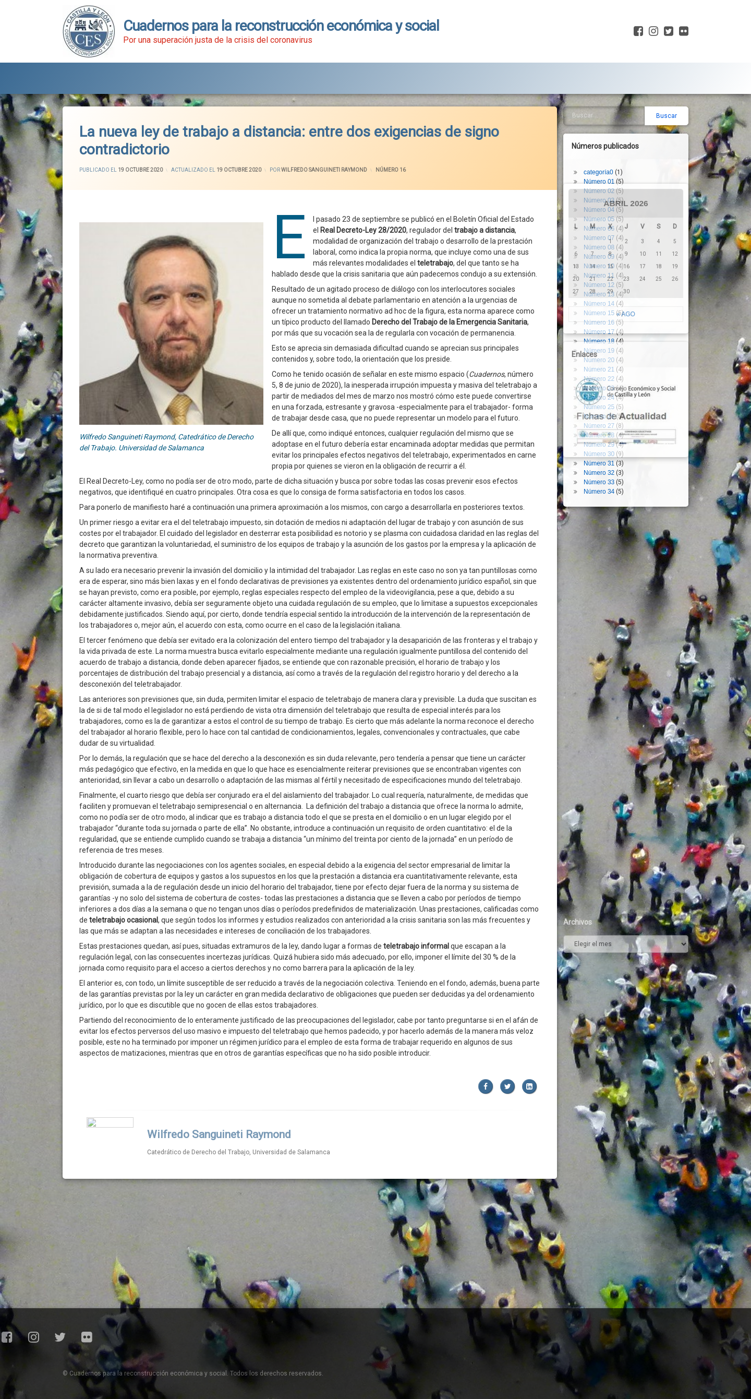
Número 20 (602, 329)
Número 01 (602, 151)
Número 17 (602, 301)
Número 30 (602, 423)
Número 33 (602, 452)
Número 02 (602, 160)
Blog (166, 75)
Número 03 (602, 170)
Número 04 (602, 179)
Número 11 (602, 245)
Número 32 (602, 442)
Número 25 (602, 376)
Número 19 (602, 320)
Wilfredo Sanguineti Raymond (324, 139)
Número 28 (602, 405)
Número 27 (602, 395)
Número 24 (602, 367)
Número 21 (602, 339)
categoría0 (602, 142)
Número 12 (602, 254)
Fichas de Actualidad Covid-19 (261, 75)
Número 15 (602, 282)
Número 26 (602, 386)
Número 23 (602, 358)
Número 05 (602, 189)
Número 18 (602, 311)
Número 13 (602, 264)
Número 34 (602, 461)
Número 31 (602, 433)
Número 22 (602, 348)
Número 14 (602, 273)
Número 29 (602, 414)
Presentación (102, 75)
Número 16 (391, 139)
